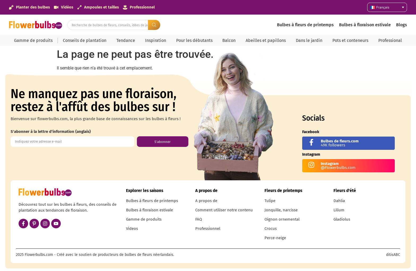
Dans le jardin (309, 40)
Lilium (338, 210)
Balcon (229, 40)
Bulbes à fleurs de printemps (305, 24)
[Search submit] (154, 25)
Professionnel (207, 228)
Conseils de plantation (84, 40)
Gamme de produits (33, 40)
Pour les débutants (194, 40)
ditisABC (393, 254)
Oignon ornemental (282, 219)
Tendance (125, 40)
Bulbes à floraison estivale (365, 24)
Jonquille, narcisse (281, 210)
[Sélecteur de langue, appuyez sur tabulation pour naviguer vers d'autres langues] (387, 7)
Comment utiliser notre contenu (224, 210)
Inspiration (155, 40)
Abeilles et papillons (266, 40)
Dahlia (339, 200)
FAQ (198, 219)
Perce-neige (275, 237)
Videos (132, 228)
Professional (390, 40)
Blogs (401, 24)
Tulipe (270, 200)
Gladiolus (341, 219)
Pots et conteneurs (350, 40)
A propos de (206, 200)
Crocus (271, 228)
